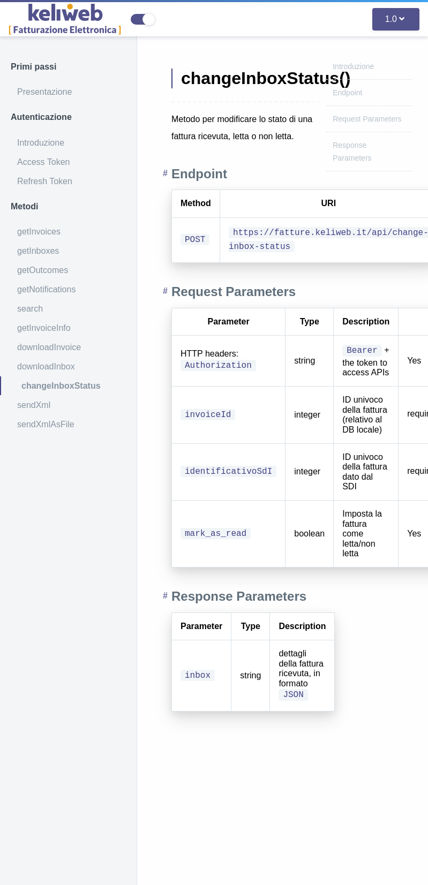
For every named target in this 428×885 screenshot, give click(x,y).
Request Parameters (367, 119)
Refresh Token (44, 181)
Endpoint (347, 92)
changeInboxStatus (61, 385)
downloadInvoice (49, 347)
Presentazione (44, 91)
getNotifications (46, 289)
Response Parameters (238, 596)
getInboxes (38, 250)
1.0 (394, 19)
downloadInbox (46, 366)
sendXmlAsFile (45, 424)
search (30, 308)
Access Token (43, 162)
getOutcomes (42, 270)
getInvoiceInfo (44, 327)
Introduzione (40, 142)
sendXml (33, 405)
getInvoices (39, 231)
